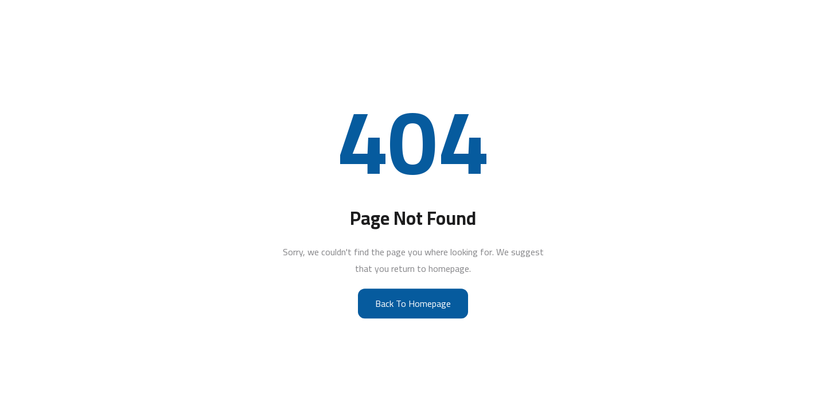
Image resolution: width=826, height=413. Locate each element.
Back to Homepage (413, 303)
